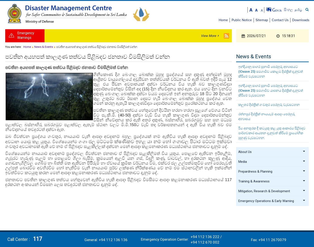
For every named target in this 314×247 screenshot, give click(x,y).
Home (223, 20)
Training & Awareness (271, 181)
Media (271, 162)
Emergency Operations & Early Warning (271, 201)
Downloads (300, 20)
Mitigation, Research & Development (271, 191)
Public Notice (242, 20)
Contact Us (280, 20)
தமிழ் (298, 10)
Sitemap (262, 20)
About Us (271, 152)
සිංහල (289, 10)
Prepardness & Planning (271, 171)
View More (208, 36)
